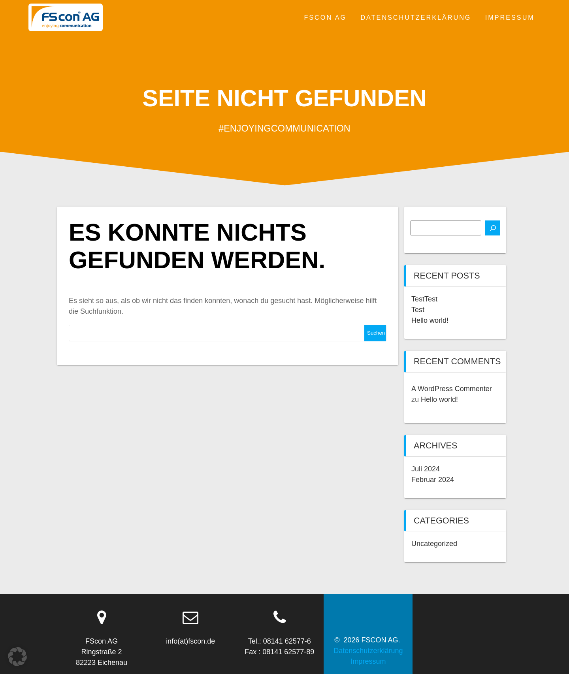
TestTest (424, 299)
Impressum (510, 17)
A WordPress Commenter (451, 389)
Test (417, 310)
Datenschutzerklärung (415, 17)
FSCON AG (325, 17)
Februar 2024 (432, 480)
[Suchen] (492, 227)
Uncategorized (434, 544)
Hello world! (429, 320)
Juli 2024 (425, 469)
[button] (17, 656)
